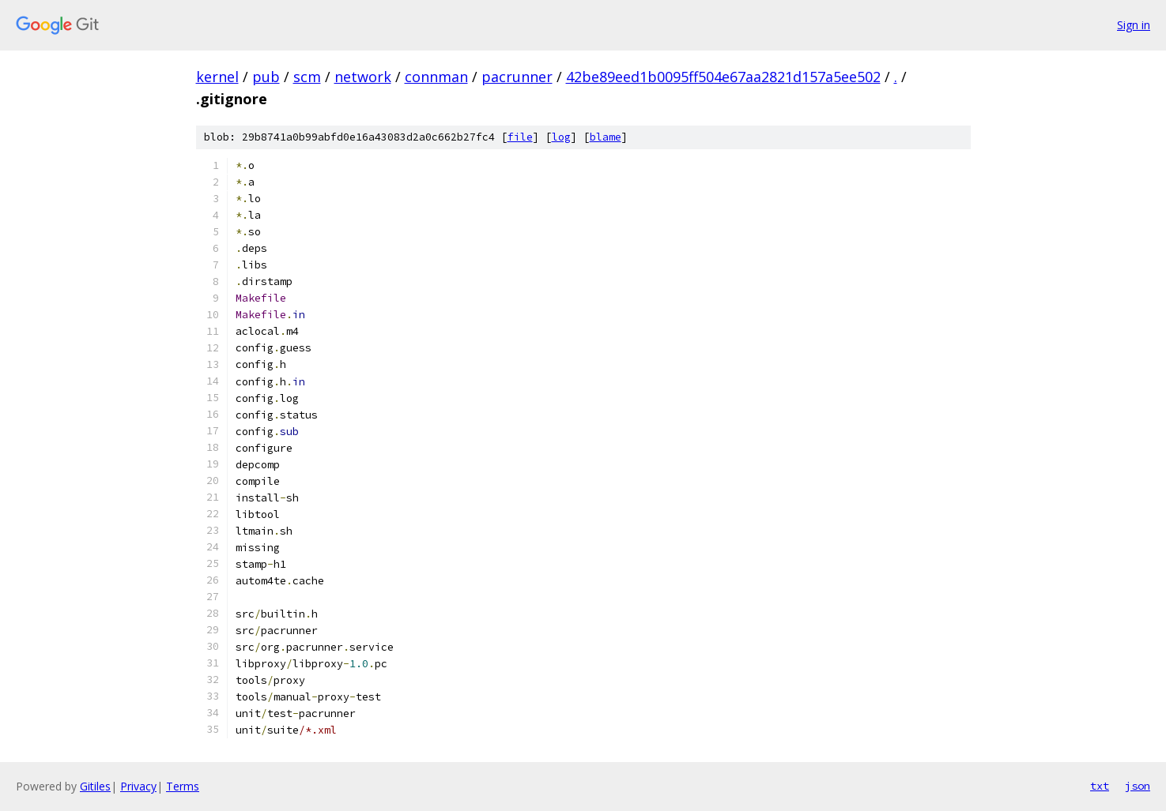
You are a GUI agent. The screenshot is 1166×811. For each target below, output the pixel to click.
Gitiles (95, 786)
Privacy (138, 786)
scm (307, 76)
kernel (217, 76)
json (1137, 786)
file (520, 137)
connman (436, 76)
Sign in (1133, 24)
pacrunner (517, 76)
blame (605, 137)
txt (1099, 786)
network (362, 76)
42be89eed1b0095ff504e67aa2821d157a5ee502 (723, 76)
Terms (182, 786)
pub (266, 76)
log (561, 137)
